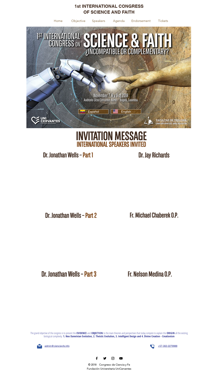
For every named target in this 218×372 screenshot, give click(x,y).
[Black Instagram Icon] (113, 358)
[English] (126, 111)
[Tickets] (163, 21)
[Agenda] (119, 21)
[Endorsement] (141, 21)
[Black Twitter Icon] (105, 358)
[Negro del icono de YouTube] (121, 358)
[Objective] (78, 21)
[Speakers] (98, 21)
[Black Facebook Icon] (97, 358)
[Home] (58, 21)
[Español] (93, 111)
